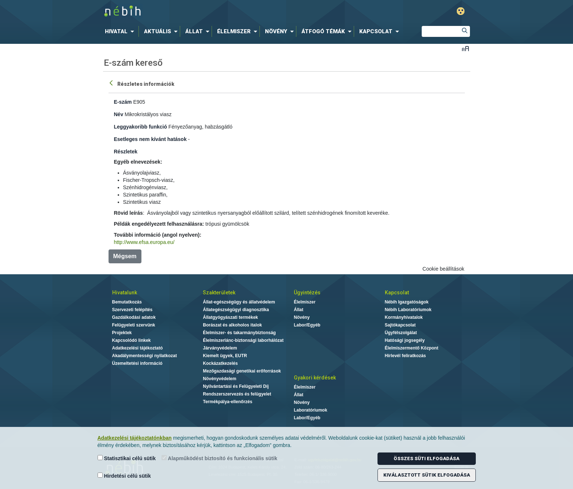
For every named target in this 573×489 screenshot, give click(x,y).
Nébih (208, 11)
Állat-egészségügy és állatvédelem (239, 302)
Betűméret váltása (465, 48)
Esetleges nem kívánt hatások (150, 139)
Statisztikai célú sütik (127, 458)
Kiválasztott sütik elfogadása (426, 475)
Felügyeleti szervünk (133, 325)
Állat (298, 309)
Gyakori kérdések (315, 378)
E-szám (123, 102)
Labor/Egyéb (307, 325)
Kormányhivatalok (404, 317)
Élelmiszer (304, 302)
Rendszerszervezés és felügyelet (237, 394)
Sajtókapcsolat (400, 325)
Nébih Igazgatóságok (407, 302)
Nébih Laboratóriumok (408, 309)
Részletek (126, 151)
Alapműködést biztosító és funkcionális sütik (219, 458)
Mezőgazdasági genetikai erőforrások (242, 371)
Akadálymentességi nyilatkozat (144, 355)
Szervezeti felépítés (132, 309)
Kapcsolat (397, 292)
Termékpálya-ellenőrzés (227, 401)
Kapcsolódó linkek (131, 340)
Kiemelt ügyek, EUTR (225, 355)
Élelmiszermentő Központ (412, 348)
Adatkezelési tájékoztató (137, 348)
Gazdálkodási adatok (134, 317)
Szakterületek (219, 292)
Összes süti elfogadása (426, 458)
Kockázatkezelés (220, 363)
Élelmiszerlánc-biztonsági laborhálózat (243, 340)
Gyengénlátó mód (460, 11)
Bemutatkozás (127, 302)
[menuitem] (121, 31)
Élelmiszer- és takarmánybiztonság (239, 332)
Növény (302, 317)
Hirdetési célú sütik (124, 476)
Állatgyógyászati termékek (230, 317)
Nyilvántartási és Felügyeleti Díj (236, 386)
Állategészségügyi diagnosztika (236, 309)
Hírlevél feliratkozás (405, 355)
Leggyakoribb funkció (140, 127)
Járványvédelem (220, 348)
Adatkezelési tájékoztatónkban (135, 438)
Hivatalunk (124, 292)
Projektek (122, 332)
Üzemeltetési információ (137, 363)
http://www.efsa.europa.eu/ (144, 242)
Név (119, 114)
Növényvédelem (219, 378)
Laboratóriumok (310, 410)
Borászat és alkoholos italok (232, 325)
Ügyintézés (307, 292)
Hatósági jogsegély (405, 340)
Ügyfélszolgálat (401, 332)
